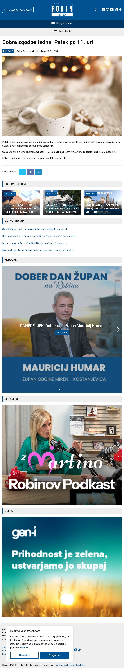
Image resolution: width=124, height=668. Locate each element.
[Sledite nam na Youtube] (116, 10)
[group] (62, 455)
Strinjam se (54, 655)
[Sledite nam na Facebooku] (103, 10)
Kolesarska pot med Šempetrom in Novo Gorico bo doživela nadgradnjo (39, 236)
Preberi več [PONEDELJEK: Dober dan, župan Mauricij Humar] (62, 332)
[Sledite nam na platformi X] (112, 10)
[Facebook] (30, 172)
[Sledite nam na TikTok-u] (120, 9)
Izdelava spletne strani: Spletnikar (70, 665)
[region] (39, 644)
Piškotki (24, 647)
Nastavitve (24, 655)
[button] (18, 10)
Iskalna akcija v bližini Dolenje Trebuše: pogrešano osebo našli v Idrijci (38, 250)
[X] (22, 172)
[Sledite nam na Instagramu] (108, 10)
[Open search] (96, 9)
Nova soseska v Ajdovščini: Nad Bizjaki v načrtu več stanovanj (34, 243)
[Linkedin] (38, 172)
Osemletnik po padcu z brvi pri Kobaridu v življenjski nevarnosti (34, 229)
